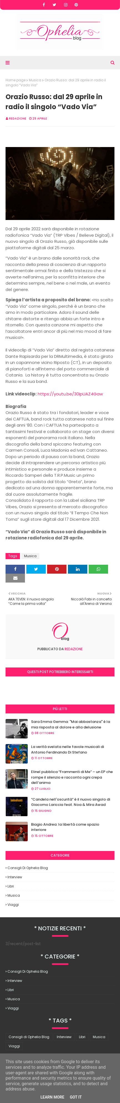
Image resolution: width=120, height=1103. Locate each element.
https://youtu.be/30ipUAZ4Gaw (70, 394)
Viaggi (13, 904)
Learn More (52, 1097)
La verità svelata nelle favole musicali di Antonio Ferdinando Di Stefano (67, 749)
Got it (76, 1097)
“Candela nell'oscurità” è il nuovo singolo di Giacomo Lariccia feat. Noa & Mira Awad (70, 802)
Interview (14, 877)
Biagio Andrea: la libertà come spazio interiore (65, 827)
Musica (35, 80)
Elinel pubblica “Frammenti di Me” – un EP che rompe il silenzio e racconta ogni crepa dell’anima (72, 777)
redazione (17, 118)
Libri (10, 886)
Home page (15, 80)
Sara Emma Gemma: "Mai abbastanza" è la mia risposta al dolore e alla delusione (70, 724)
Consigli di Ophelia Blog (27, 867)
